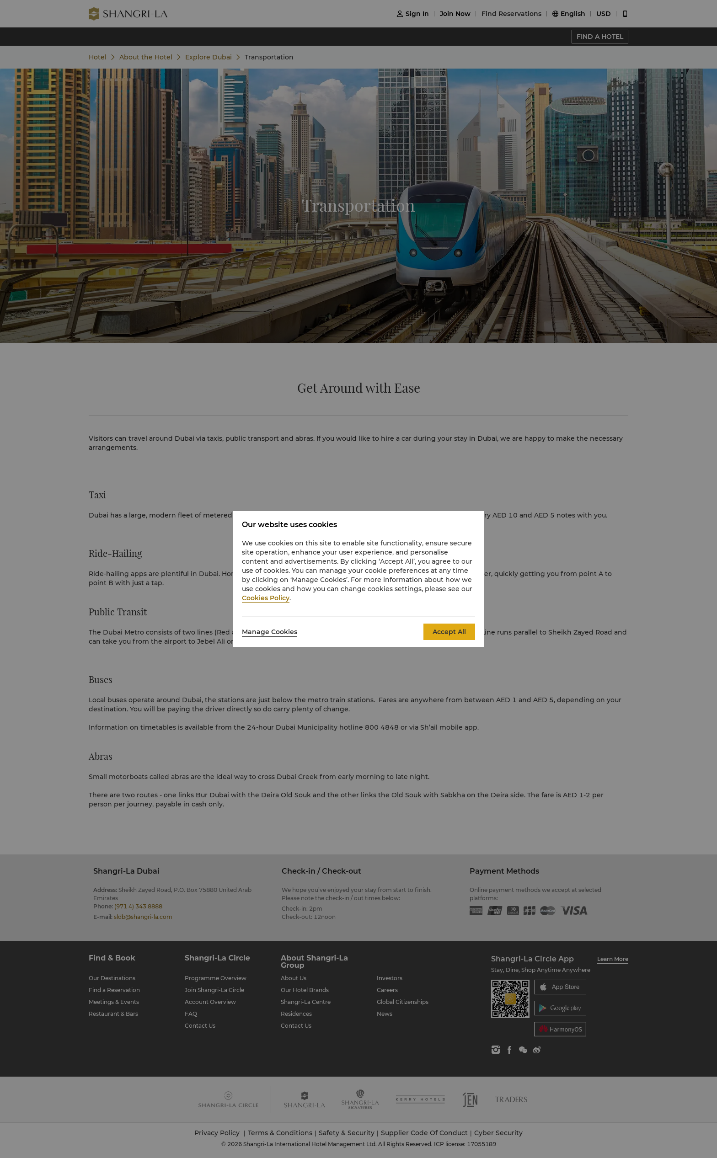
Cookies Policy (265, 598)
